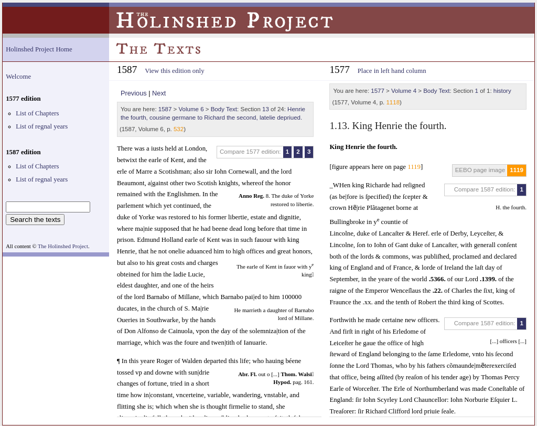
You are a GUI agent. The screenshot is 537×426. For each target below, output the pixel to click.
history (502, 91)
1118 (393, 102)
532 (179, 129)
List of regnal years (42, 126)
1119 (516, 170)
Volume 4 (403, 91)
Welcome (18, 76)
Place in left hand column (392, 70)
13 (265, 109)
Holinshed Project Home (39, 49)
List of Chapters (37, 113)
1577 (377, 91)
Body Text (224, 109)
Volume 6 (191, 109)
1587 (165, 109)
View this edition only (174, 70)
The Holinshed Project (63, 246)
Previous (134, 93)
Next (159, 93)
